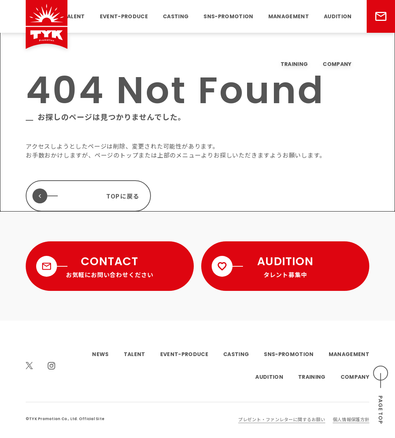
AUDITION (338, 16)
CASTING (176, 16)
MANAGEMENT (288, 16)
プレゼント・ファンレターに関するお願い (281, 419)
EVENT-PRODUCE (124, 16)
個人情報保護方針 (351, 419)
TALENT (74, 16)
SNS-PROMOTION (228, 16)
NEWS (100, 354)
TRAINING (294, 64)
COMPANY (337, 64)
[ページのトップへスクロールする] (380, 395)
